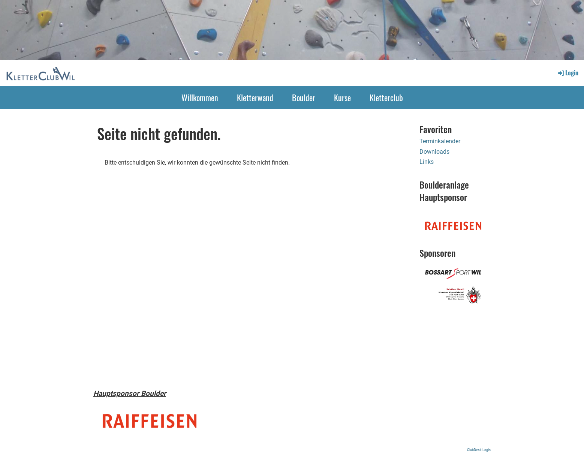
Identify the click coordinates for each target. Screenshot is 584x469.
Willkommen (199, 97)
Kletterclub (386, 97)
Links (426, 161)
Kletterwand (255, 97)
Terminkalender (439, 141)
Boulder (303, 97)
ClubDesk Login (479, 450)
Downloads (434, 151)
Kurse (342, 97)
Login (567, 72)
